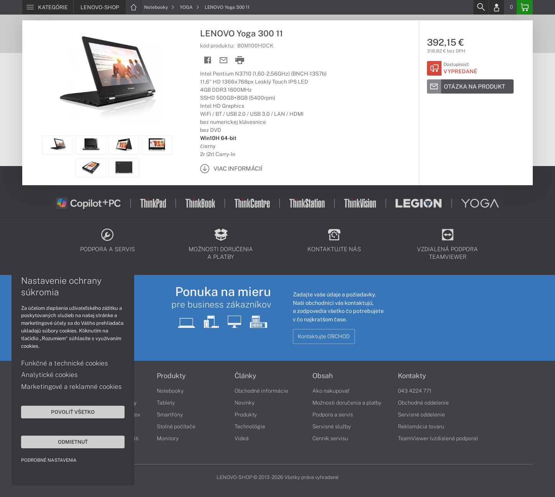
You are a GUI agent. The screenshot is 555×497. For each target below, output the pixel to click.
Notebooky (159, 7)
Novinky (245, 403)
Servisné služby (331, 426)
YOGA (189, 7)
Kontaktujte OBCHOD (324, 336)
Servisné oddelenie (421, 414)
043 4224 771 (415, 391)
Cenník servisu (330, 438)
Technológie (250, 426)
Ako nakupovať (331, 391)
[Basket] (525, 7)
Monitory (168, 438)
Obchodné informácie (261, 391)
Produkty (171, 375)
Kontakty (412, 375)
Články (245, 375)
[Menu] (47, 7)
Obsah (322, 375)
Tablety (166, 403)
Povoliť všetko (73, 412)
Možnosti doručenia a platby (346, 403)
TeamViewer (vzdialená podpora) (438, 438)
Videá (242, 438)
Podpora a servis (332, 414)
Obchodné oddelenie (423, 403)
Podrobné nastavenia (49, 460)
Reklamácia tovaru (421, 426)
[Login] (496, 7)
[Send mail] (223, 60)
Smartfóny (170, 414)
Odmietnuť (73, 442)
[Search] (480, 7)
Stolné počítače (176, 426)
